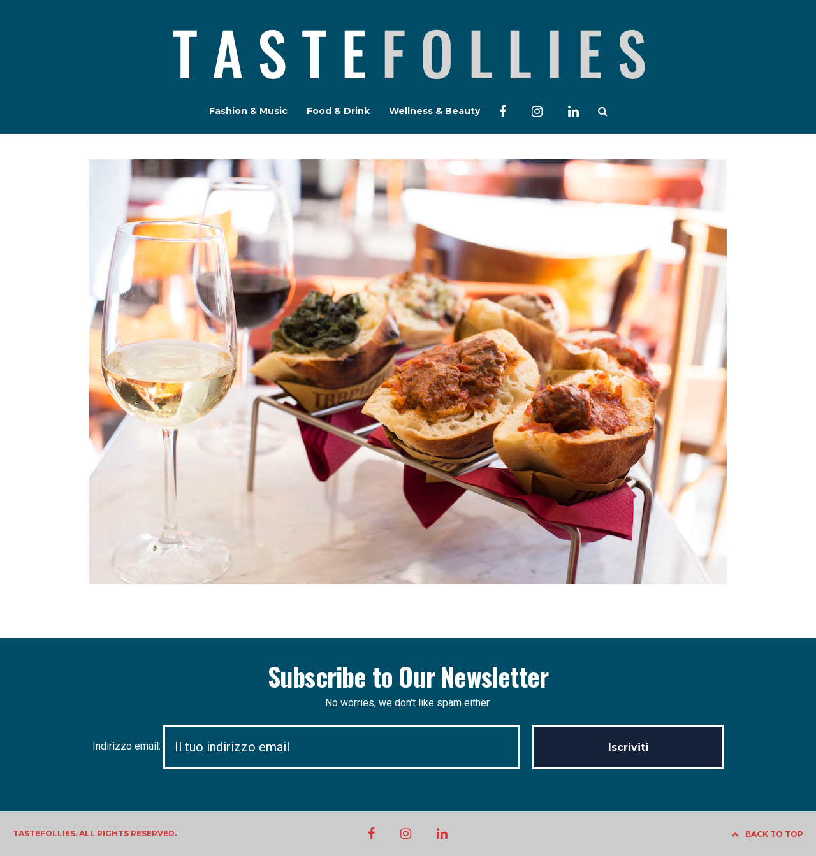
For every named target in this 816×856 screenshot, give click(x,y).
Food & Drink (338, 111)
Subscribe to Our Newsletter (408, 676)
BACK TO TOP (767, 834)
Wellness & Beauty (434, 111)
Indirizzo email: (312, 746)
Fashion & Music (248, 111)
